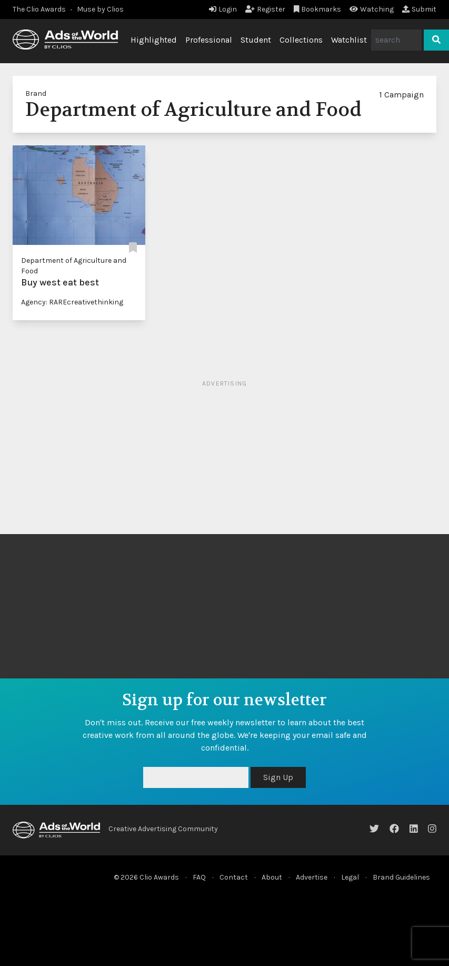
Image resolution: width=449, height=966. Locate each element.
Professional (208, 40)
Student (256, 40)
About (272, 877)
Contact (233, 877)
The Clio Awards (39, 9)
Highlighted (154, 40)
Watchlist (349, 40)
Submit (419, 9)
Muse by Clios (100, 9)
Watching (372, 9)
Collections (301, 40)
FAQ (199, 877)
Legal (350, 877)
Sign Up (278, 777)
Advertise (311, 877)
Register (265, 9)
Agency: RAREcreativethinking (72, 302)
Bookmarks (318, 9)
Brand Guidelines (401, 877)
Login (223, 9)
